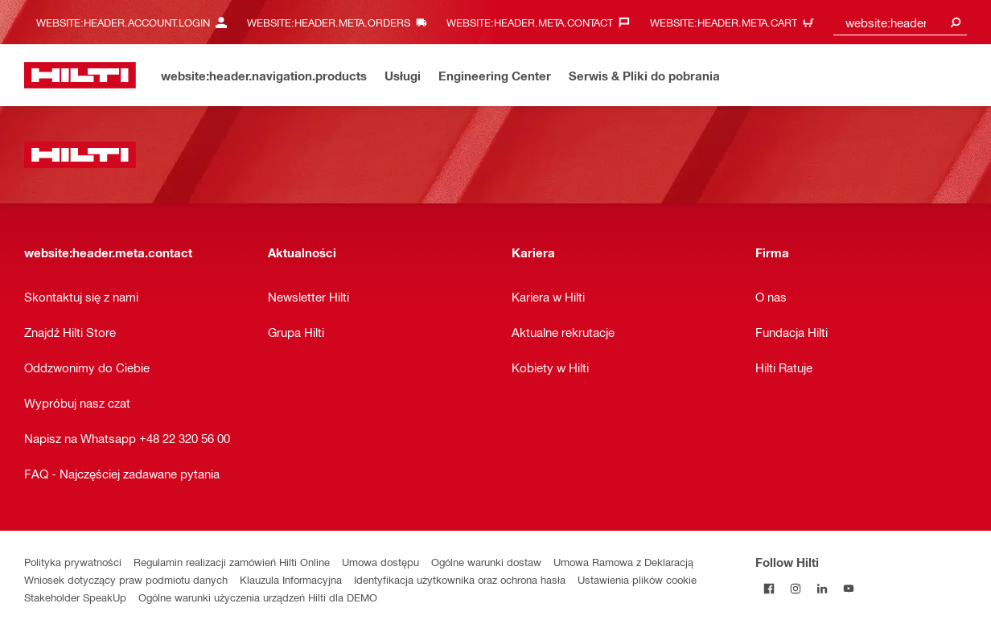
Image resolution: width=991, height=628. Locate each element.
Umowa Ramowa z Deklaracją (623, 562)
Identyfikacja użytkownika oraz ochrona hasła (459, 579)
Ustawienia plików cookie (637, 579)
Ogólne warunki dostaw (486, 562)
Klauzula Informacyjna (291, 579)
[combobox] (900, 22)
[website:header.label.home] (80, 75)
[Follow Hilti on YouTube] (848, 588)
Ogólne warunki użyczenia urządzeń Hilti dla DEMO (257, 597)
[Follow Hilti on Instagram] (795, 588)
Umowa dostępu (380, 562)
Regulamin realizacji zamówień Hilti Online (232, 562)
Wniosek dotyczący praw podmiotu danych (126, 579)
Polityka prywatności (72, 562)
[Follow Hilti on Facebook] (768, 588)
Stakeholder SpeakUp (75, 597)
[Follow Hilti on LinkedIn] (821, 588)
